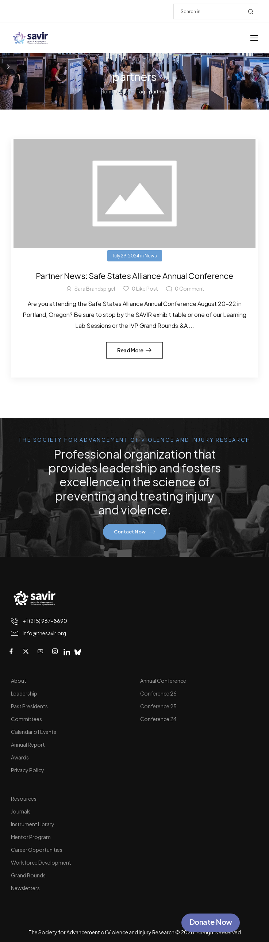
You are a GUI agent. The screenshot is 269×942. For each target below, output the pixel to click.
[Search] (208, 11)
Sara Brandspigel (94, 288)
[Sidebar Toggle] (8, 66)
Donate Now (210, 921)
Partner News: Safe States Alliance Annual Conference (134, 276)
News (151, 256)
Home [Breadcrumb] (107, 90)
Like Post (145, 288)
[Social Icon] (11, 651)
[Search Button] (250, 11)
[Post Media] (134, 193)
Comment (189, 288)
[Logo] (31, 38)
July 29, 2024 (125, 256)
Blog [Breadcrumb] (125, 90)
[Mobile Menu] (254, 38)
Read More (130, 350)
